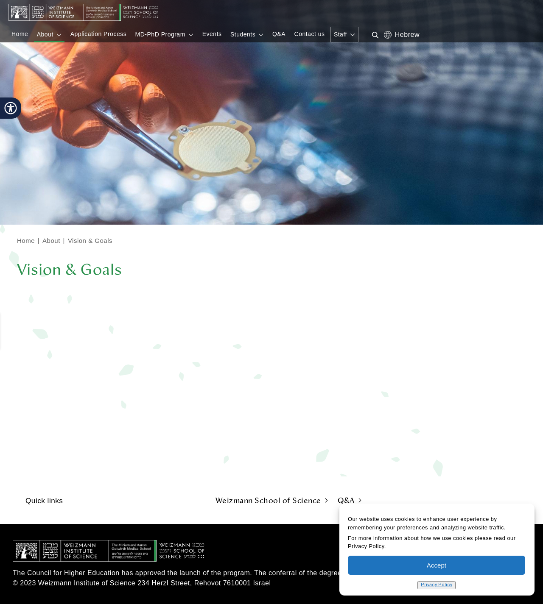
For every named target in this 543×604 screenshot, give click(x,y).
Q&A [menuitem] (278, 34)
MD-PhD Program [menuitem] (160, 34)
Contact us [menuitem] (309, 34)
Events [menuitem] (212, 34)
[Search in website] (372, 34)
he (399, 34)
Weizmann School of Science (268, 500)
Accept (436, 565)
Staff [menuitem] (340, 34)
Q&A (346, 500)
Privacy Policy (436, 584)
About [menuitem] (45, 34)
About (51, 240)
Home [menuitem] (19, 34)
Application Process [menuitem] (98, 34)
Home (26, 240)
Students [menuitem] (242, 34)
